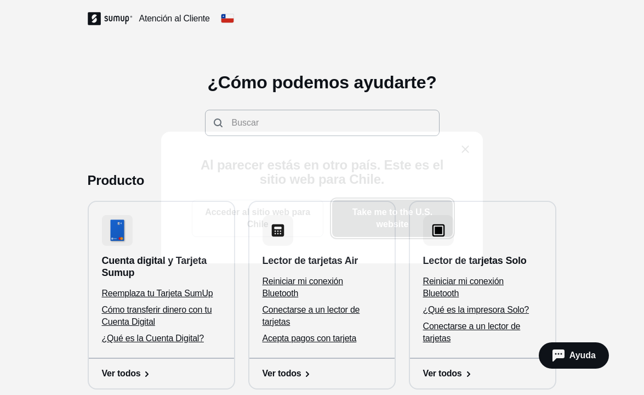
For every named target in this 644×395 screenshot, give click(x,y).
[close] (465, 149)
